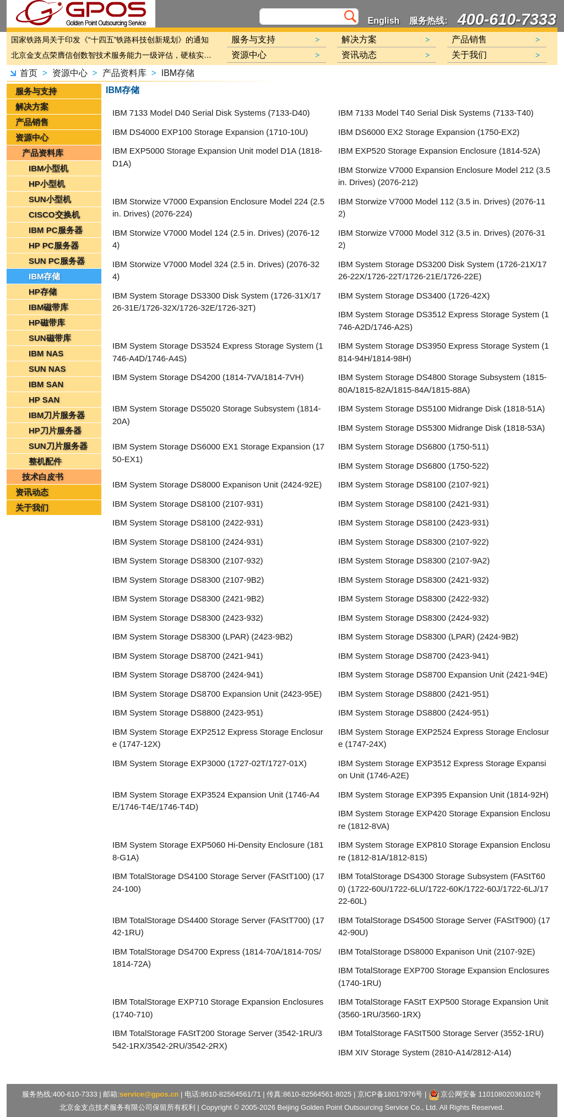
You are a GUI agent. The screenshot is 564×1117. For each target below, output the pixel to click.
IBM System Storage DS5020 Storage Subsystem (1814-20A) (216, 415)
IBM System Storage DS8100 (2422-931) (187, 522)
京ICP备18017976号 (390, 1094)
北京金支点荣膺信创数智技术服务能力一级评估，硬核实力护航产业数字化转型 (114, 55)
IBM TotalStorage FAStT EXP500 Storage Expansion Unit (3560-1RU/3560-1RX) (443, 1008)
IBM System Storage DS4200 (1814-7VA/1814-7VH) (207, 377)
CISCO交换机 (54, 214)
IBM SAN (46, 384)
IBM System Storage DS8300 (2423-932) (187, 617)
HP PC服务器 (54, 245)
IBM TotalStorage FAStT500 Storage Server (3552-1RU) (441, 1033)
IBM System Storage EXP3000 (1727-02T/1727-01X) (209, 763)
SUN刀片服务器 (58, 446)
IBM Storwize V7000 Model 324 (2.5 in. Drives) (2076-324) (215, 270)
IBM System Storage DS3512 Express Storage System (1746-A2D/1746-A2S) (443, 321)
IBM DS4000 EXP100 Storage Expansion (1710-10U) (210, 132)
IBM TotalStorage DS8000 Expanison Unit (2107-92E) (436, 951)
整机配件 (45, 461)
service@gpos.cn (149, 1094)
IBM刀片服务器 (57, 415)
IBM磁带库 (49, 307)
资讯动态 (31, 492)
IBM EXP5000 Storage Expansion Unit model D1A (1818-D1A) (217, 157)
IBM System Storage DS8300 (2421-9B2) (188, 598)
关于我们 (31, 507)
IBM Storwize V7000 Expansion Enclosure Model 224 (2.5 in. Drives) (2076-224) (218, 208)
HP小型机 (47, 183)
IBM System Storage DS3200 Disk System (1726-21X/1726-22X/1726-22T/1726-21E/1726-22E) (442, 270)
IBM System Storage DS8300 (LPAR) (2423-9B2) (202, 636)
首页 (28, 73)
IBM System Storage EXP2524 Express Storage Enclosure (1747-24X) (443, 738)
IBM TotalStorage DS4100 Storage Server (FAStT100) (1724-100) (218, 882)
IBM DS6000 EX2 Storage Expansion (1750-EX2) (428, 132)
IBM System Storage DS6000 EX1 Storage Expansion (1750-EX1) (218, 453)
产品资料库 (124, 73)
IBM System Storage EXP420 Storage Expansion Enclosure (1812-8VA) (444, 820)
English (384, 20)
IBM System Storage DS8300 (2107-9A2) (414, 560)
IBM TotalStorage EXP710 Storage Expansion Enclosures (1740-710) (217, 1008)
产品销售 (31, 122)
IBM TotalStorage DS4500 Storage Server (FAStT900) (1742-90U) (444, 926)
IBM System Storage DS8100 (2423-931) (413, 522)
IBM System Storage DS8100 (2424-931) (187, 541)
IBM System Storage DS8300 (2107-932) (187, 560)
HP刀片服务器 (55, 430)
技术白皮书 (42, 476)
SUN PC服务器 (57, 260)
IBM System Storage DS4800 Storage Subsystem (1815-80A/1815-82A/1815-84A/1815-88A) (442, 383)
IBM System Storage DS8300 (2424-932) (413, 617)
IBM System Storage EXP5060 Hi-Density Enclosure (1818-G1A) (218, 851)
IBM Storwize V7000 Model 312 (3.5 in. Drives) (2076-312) (441, 239)
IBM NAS (46, 353)
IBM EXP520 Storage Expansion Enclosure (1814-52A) (439, 150)
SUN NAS (47, 368)
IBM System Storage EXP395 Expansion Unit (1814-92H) (443, 794)
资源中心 (70, 73)
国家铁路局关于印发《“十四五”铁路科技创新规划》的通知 (110, 39)
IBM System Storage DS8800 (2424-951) (413, 712)
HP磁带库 (47, 322)
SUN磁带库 (50, 338)
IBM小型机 (49, 168)
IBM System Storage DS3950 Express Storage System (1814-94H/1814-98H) (443, 352)
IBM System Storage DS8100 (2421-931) (413, 503)
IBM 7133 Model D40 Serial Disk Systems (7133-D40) (211, 112)
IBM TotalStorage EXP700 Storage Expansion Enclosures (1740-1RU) (443, 977)
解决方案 (31, 106)
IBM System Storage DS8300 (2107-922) (413, 541)
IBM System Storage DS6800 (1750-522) (413, 465)
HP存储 (43, 291)
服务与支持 (36, 91)
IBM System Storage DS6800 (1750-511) (413, 446)
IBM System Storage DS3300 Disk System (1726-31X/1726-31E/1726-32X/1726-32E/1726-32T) (216, 302)
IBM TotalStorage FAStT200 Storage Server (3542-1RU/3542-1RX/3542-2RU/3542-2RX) (217, 1039)
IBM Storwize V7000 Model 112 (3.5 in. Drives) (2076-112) (441, 208)
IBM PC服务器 (56, 230)
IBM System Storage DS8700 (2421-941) (187, 655)
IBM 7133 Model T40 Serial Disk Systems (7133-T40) (436, 112)
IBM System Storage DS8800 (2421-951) (413, 693)
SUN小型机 (50, 199)
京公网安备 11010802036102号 (485, 1094)
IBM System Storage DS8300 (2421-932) (413, 579)
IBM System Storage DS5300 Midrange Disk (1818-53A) (441, 427)
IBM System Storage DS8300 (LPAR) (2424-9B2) (428, 636)
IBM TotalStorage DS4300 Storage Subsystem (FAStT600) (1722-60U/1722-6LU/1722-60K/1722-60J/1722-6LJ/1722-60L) (443, 888)
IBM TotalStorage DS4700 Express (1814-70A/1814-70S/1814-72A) (216, 958)
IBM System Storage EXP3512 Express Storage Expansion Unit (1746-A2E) (442, 769)
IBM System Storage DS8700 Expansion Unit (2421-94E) (442, 674)
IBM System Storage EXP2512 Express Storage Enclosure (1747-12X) (217, 738)
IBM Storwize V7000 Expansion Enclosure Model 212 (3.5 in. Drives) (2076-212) (444, 176)
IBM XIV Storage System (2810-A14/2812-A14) (424, 1052)
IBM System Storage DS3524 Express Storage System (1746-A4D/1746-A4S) (217, 352)
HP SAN (44, 399)
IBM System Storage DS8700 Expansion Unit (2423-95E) (217, 693)
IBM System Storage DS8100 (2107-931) (187, 503)
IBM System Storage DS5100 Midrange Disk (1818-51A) (441, 408)
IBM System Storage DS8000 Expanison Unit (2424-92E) (217, 484)
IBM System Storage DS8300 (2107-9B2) (188, 579)
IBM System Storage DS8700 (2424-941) (187, 674)
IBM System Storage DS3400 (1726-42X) (414, 295)
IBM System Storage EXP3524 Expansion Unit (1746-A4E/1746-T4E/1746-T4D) (215, 801)
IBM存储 (177, 73)
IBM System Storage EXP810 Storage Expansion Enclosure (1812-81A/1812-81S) (444, 851)
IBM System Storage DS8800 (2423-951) (187, 712)
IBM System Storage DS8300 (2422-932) (413, 598)
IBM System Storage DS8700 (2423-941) (413, 655)
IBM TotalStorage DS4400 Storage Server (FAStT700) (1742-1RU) (218, 926)
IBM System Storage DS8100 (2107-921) (413, 484)
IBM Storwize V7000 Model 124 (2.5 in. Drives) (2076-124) (215, 239)
